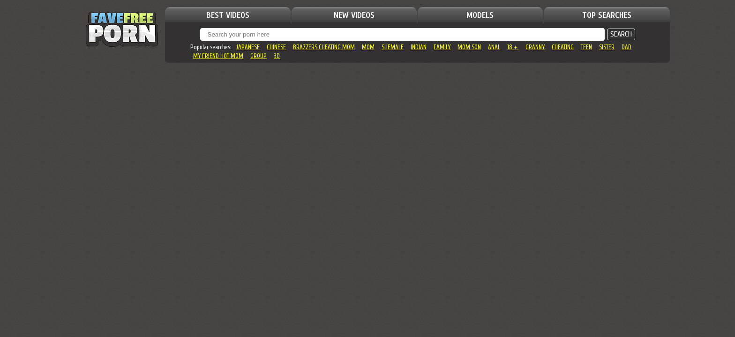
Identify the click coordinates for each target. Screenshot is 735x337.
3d (277, 55)
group (258, 55)
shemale (393, 47)
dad (626, 47)
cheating (563, 47)
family (442, 47)
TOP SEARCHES (606, 15)
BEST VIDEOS (227, 15)
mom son (469, 47)
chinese (276, 47)
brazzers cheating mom (324, 47)
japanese (248, 47)
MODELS (480, 15)
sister (607, 47)
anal (494, 47)
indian (419, 47)
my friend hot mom (218, 55)
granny (535, 47)
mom (368, 47)
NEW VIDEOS (354, 15)
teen (586, 47)
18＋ (512, 47)
